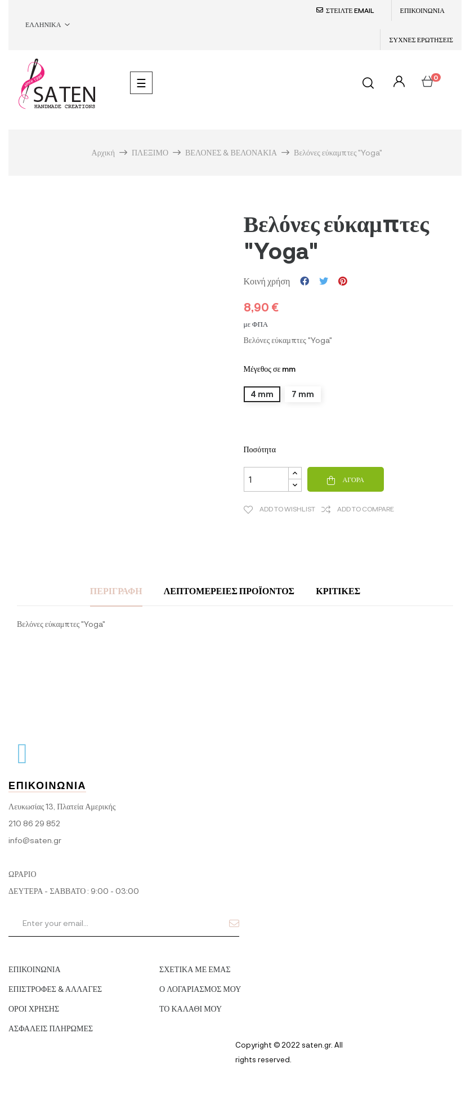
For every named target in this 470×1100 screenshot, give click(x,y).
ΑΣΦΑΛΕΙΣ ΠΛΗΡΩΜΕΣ (50, 1028)
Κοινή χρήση (304, 281)
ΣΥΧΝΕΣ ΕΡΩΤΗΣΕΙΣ (421, 39)
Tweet (323, 281)
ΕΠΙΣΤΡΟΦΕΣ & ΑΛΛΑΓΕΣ (55, 989)
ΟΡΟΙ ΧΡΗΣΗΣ (33, 1008)
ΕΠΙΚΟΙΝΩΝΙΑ (422, 10)
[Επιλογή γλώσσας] (47, 24)
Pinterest (342, 281)
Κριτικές (338, 590)
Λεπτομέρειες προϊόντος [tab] (229, 590)
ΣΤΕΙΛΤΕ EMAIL (350, 10)
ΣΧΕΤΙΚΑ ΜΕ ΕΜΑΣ (195, 969)
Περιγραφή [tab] (116, 590)
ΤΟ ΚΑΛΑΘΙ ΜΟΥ (190, 1008)
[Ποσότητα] (266, 479)
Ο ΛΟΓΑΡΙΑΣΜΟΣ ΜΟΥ (200, 989)
